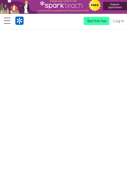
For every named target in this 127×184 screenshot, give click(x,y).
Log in (118, 21)
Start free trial (97, 21)
